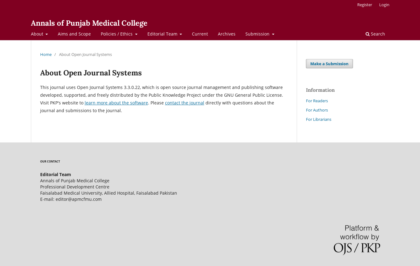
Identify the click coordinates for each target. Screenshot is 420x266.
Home (46, 54)
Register (364, 4)
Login (384, 4)
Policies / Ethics (117, 34)
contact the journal (184, 103)
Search (375, 34)
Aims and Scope (74, 34)
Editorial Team (163, 34)
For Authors (317, 110)
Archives (226, 34)
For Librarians (318, 119)
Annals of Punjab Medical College (89, 23)
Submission (258, 34)
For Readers (317, 100)
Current (200, 34)
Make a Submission (329, 63)
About (38, 34)
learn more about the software (116, 103)
